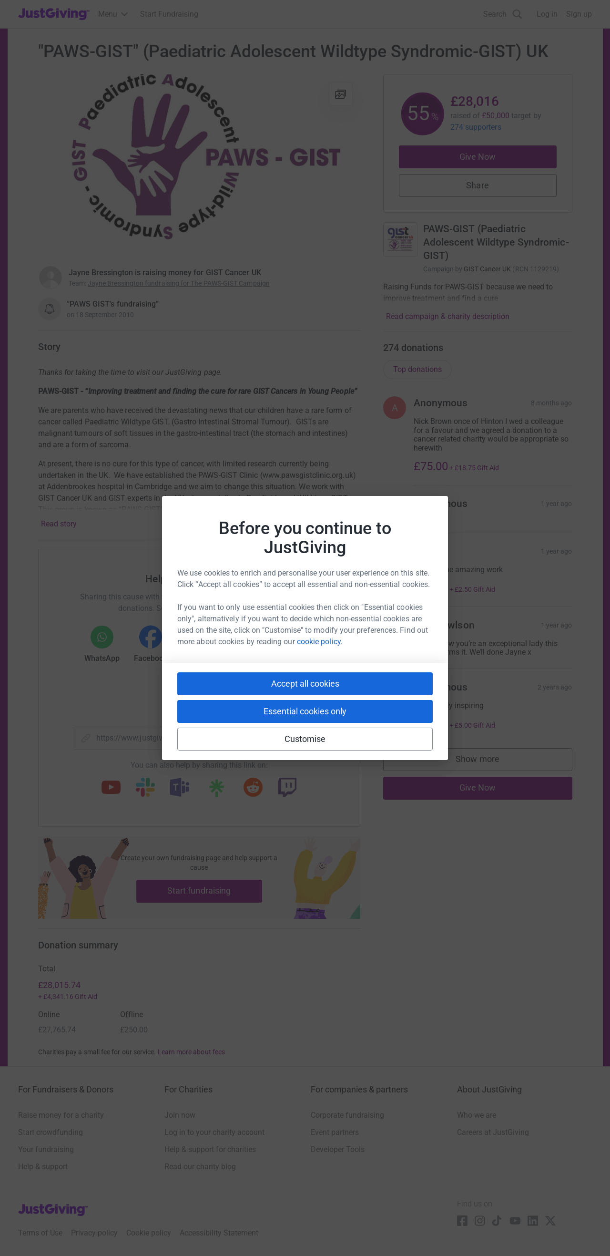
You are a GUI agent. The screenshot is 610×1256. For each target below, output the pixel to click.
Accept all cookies (305, 684)
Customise (305, 739)
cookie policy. (320, 641)
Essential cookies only (305, 711)
